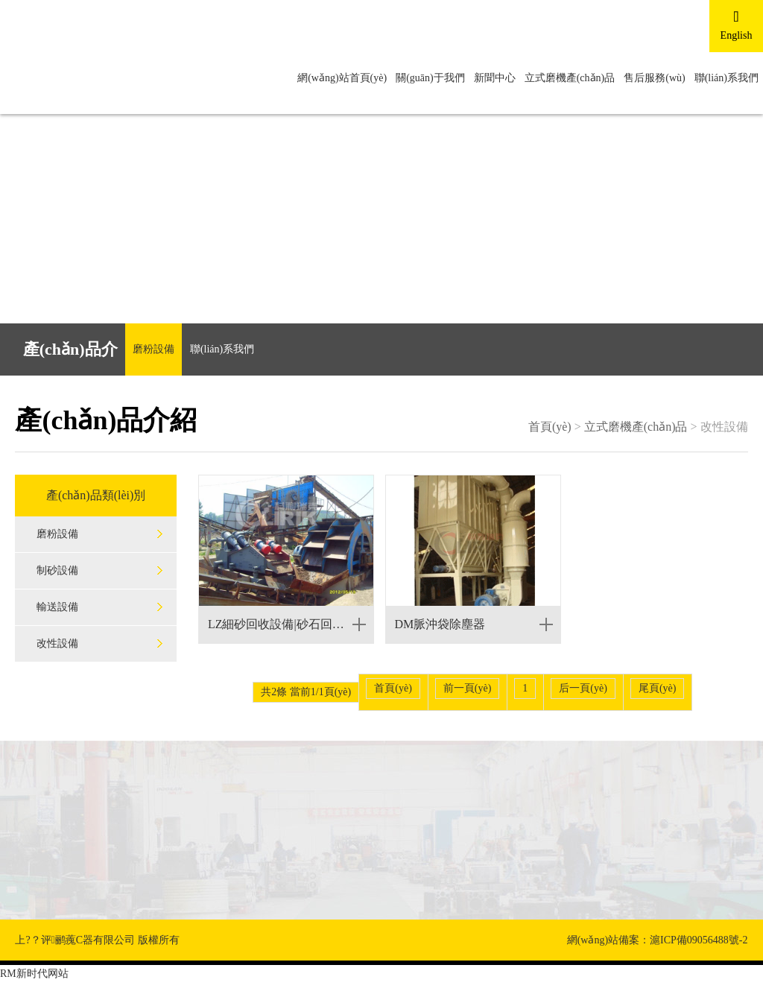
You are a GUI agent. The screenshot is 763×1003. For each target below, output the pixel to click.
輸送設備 (57, 607)
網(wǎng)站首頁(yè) (342, 77)
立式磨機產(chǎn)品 (570, 77)
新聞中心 (495, 77)
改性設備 (57, 643)
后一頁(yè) (583, 688)
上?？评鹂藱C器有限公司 (75, 940)
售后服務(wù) (654, 77)
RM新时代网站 (34, 973)
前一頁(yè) (467, 688)
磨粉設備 (153, 349)
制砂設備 (57, 570)
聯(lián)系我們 (726, 77)
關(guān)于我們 (430, 77)
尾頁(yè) (658, 688)
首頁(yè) (550, 426)
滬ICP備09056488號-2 (698, 940)
